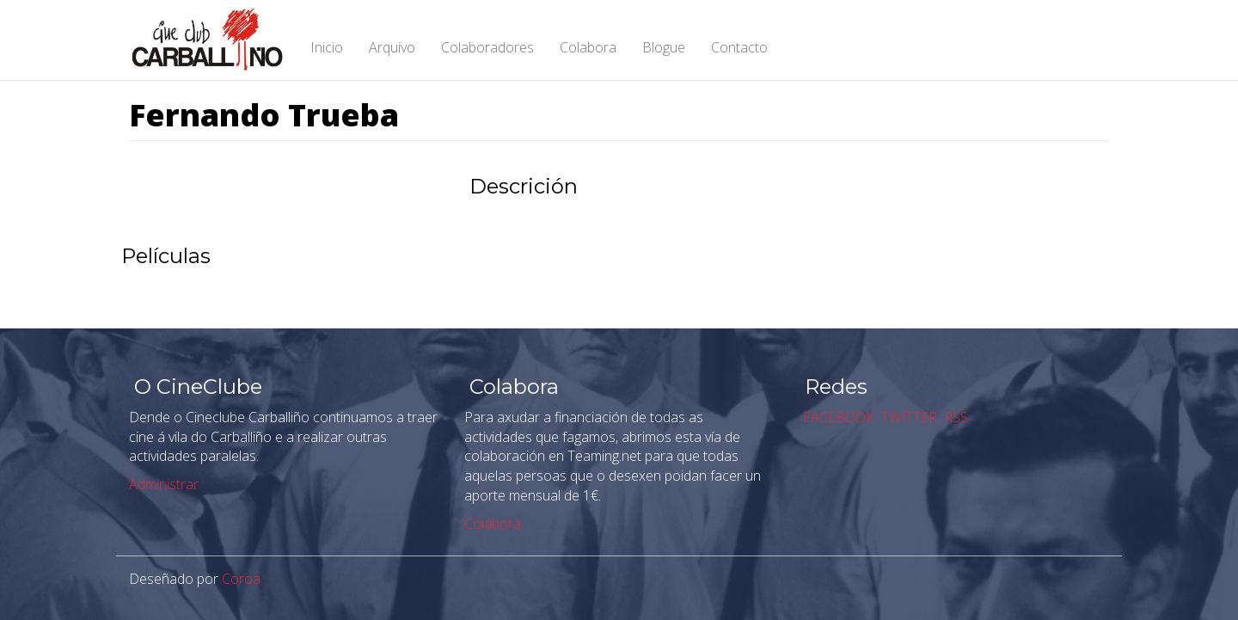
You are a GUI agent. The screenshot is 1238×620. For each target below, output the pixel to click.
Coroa (241, 578)
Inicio (326, 47)
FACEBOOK (837, 417)
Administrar (164, 484)
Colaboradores (487, 47)
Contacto (739, 47)
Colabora (588, 47)
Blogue (663, 47)
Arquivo (392, 47)
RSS (954, 417)
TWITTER (907, 417)
